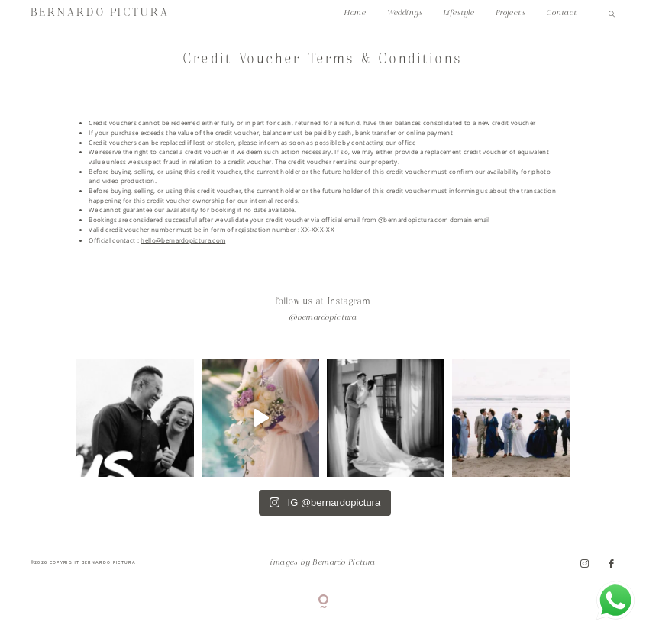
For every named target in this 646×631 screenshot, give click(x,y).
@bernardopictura (323, 318)
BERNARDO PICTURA (100, 13)
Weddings (404, 13)
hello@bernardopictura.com (183, 240)
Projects (510, 13)
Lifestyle (459, 13)
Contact (561, 13)
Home (355, 13)
